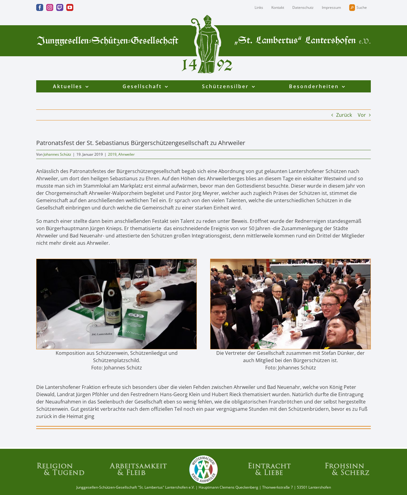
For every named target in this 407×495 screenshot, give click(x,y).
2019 (112, 154)
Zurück (344, 115)
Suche (358, 7)
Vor (362, 115)
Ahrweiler (126, 154)
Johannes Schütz (57, 154)
